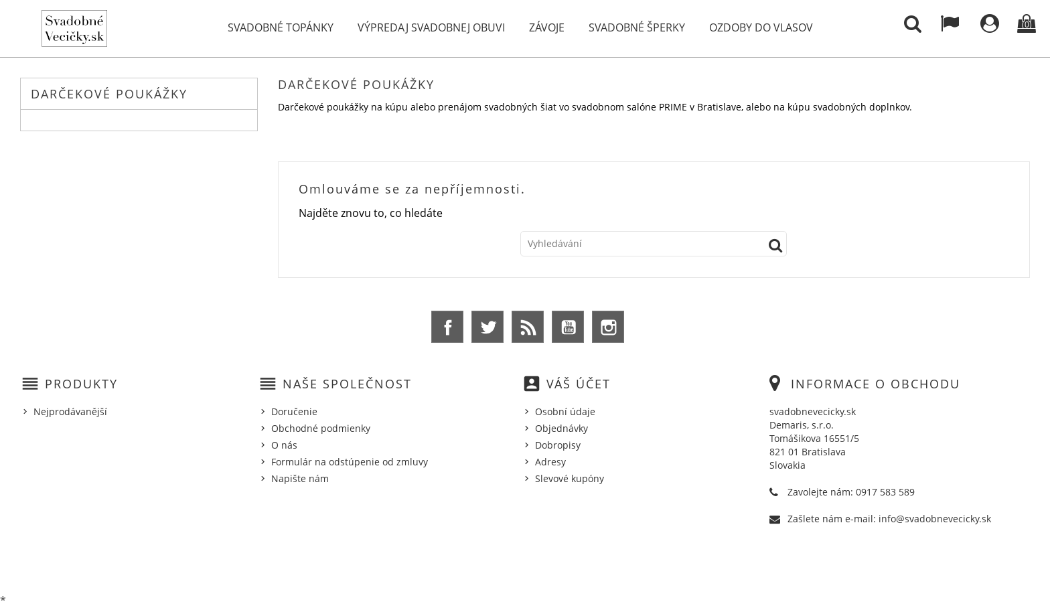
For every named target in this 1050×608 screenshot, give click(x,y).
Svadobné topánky (280, 27)
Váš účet (578, 384)
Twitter (487, 326)
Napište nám (300, 478)
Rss (527, 326)
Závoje (547, 27)
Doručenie (294, 411)
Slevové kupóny (569, 478)
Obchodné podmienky (320, 428)
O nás (284, 445)
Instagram (608, 326)
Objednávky (561, 428)
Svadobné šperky (637, 27)
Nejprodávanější (70, 411)
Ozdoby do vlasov (761, 27)
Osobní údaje (565, 411)
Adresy (550, 461)
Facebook (447, 326)
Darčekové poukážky (109, 94)
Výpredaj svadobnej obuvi (431, 27)
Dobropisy (558, 445)
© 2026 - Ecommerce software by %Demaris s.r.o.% (525, 563)
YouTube (567, 326)
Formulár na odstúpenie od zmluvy (349, 461)
